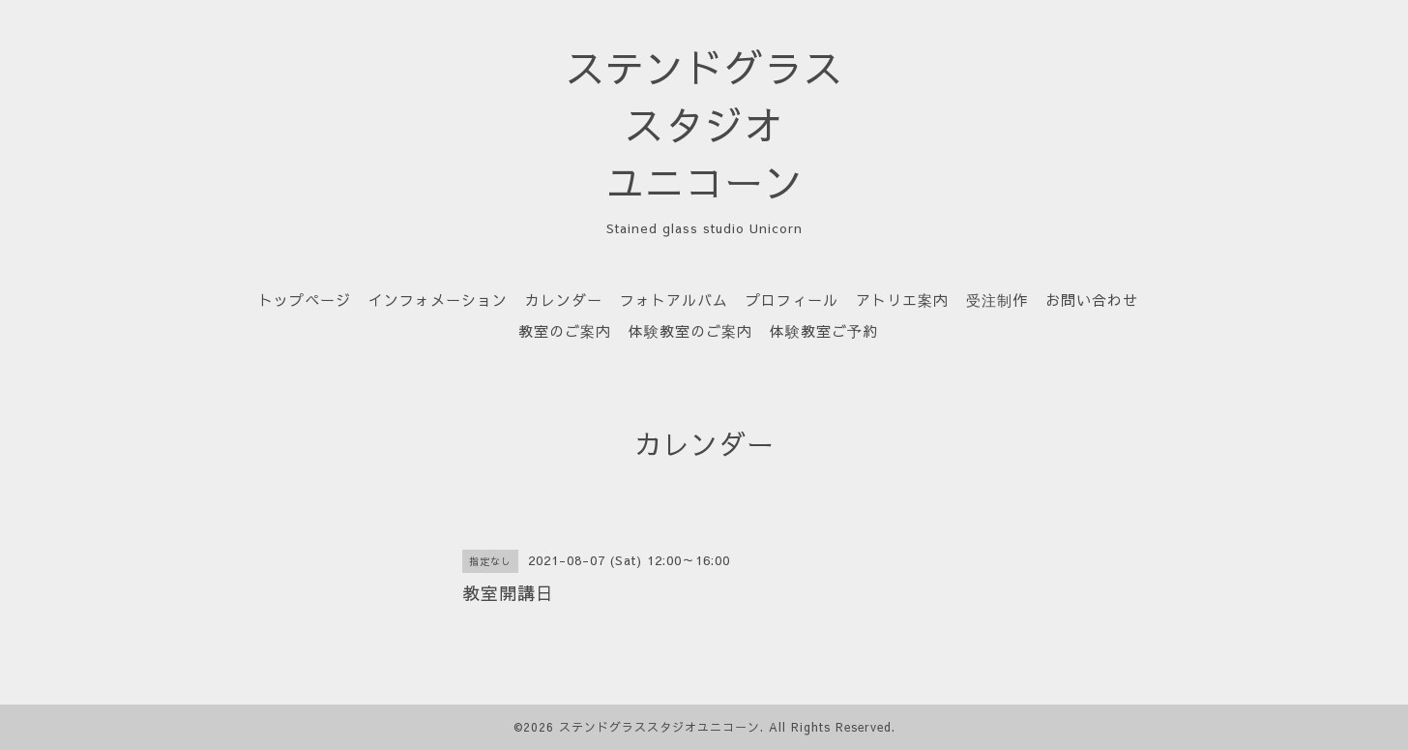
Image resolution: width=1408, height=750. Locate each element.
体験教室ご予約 (824, 330)
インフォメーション (438, 299)
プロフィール (792, 299)
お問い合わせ (1091, 299)
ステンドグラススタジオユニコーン (659, 727)
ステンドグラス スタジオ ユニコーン (704, 124)
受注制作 (997, 299)
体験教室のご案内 (690, 330)
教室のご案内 (564, 330)
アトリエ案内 (902, 299)
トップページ (304, 299)
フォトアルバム (674, 299)
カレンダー (563, 299)
